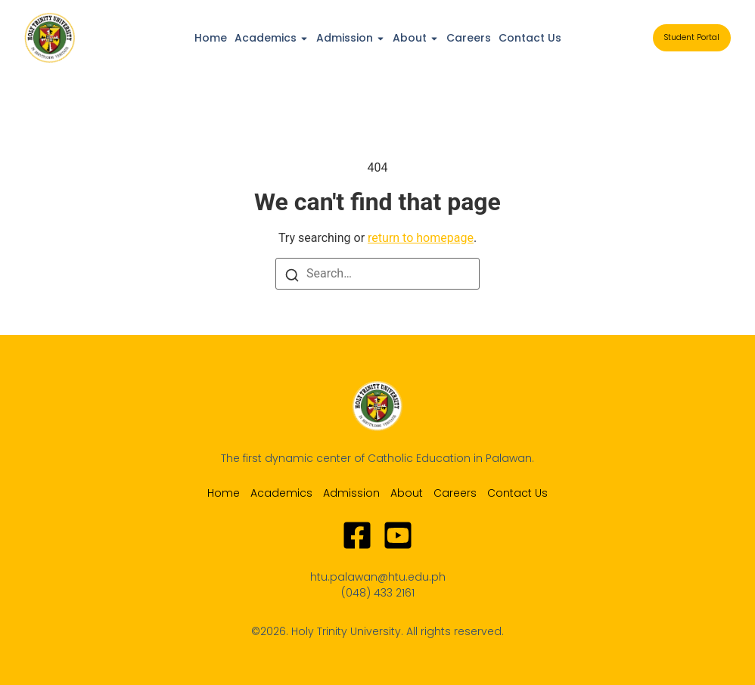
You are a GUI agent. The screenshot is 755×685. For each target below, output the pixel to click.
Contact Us (530, 38)
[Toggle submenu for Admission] (379, 38)
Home (210, 38)
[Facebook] (357, 535)
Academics (266, 38)
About (410, 38)
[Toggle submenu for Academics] (303, 38)
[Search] (292, 274)
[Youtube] (398, 535)
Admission (344, 38)
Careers (468, 38)
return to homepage (421, 238)
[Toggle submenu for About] (433, 38)
